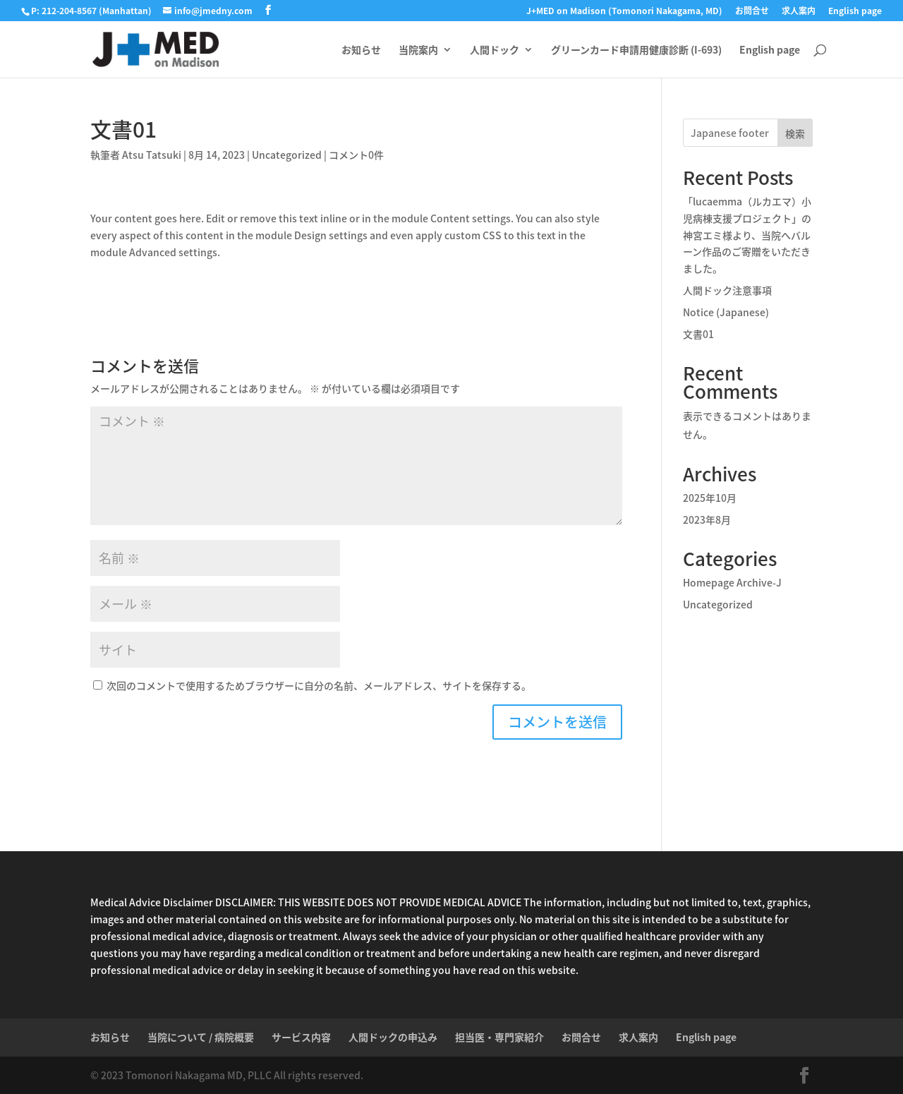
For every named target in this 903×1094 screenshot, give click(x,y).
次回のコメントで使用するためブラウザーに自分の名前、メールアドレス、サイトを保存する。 (319, 685)
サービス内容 (301, 1037)
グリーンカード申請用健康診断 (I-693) (636, 50)
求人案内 (799, 11)
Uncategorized (287, 155)
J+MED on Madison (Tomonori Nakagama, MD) (624, 11)
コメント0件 (356, 155)
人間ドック (494, 50)
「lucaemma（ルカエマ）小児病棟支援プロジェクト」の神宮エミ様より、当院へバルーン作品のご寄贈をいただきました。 (747, 234)
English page (855, 11)
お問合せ (752, 11)
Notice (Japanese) (726, 312)
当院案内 (418, 50)
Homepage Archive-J (732, 582)
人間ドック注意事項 (727, 290)
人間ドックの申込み (393, 1037)
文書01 (698, 334)
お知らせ (361, 50)
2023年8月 (707, 519)
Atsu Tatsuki (151, 155)
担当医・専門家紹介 (499, 1037)
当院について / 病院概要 (200, 1037)
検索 (795, 133)
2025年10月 (710, 498)
